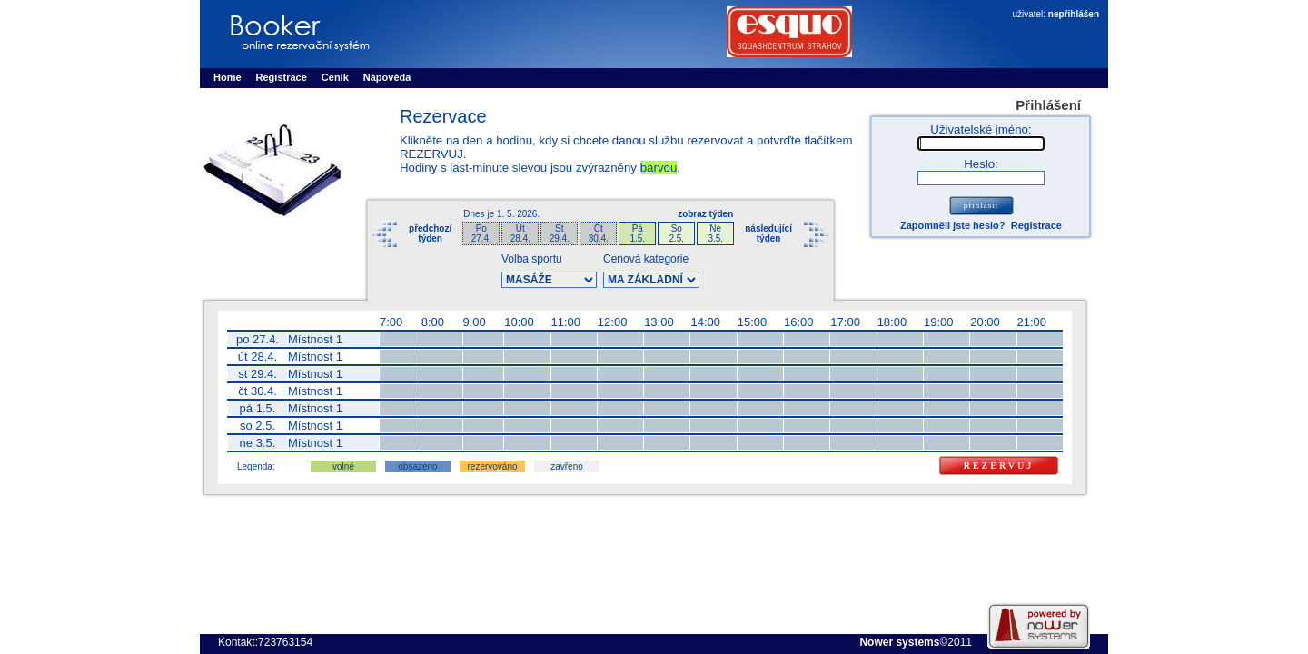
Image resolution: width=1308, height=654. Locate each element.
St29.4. (560, 233)
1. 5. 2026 (517, 214)
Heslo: (981, 164)
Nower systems (899, 642)
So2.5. (676, 233)
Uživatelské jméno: (980, 129)
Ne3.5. (715, 233)
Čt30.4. (599, 233)
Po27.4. (481, 233)
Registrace (1036, 225)
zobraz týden (705, 214)
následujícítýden (768, 233)
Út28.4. (520, 233)
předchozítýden (430, 233)
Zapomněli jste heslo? (953, 225)
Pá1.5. (637, 233)
